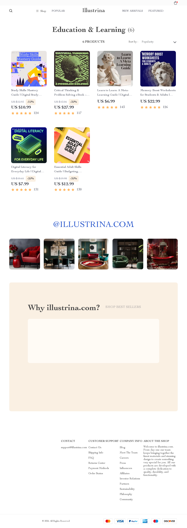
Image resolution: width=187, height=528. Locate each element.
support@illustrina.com (74, 447)
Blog (122, 447)
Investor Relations (130, 479)
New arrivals (132, 11)
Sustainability (127, 489)
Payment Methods (98, 468)
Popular (58, 11)
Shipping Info (95, 453)
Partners (124, 484)
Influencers (126, 468)
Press (123, 463)
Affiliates (125, 473)
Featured (155, 11)
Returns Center (96, 463)
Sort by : (133, 42)
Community (126, 499)
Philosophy (126, 494)
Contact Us (94, 447)
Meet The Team (129, 453)
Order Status (95, 473)
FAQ (91, 458)
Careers (124, 458)
